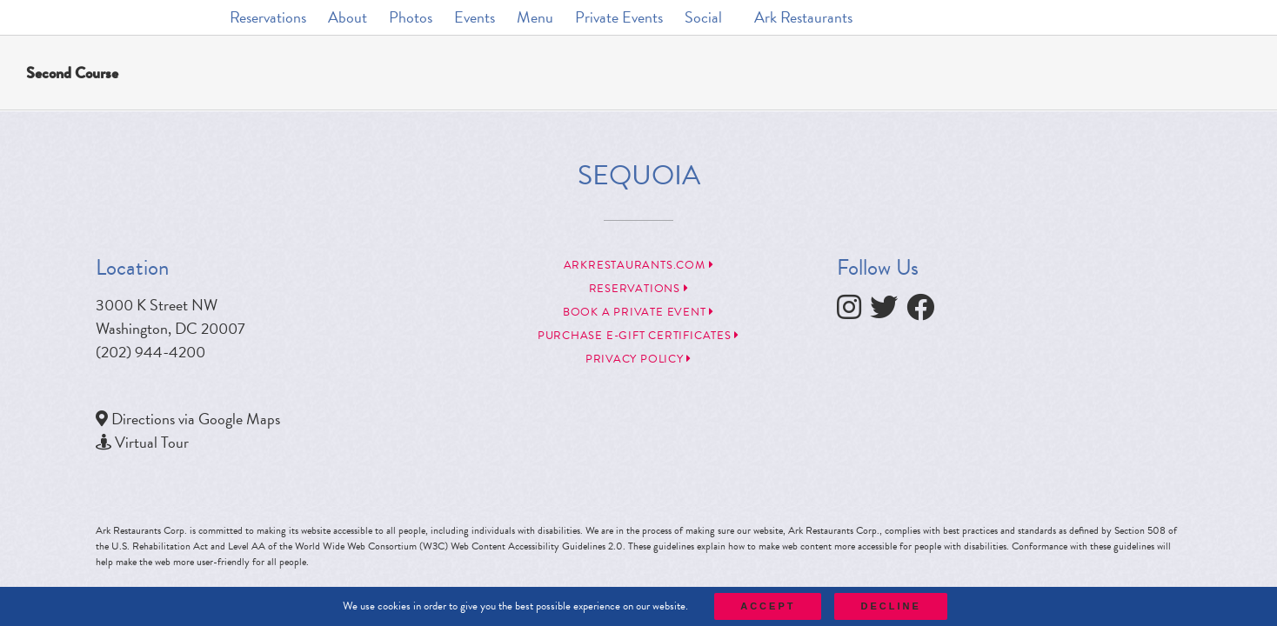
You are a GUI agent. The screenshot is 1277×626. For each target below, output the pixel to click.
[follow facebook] (924, 311)
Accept (767, 606)
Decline (890, 606)
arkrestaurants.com (639, 265)
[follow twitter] (888, 311)
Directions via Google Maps (195, 418)
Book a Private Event (638, 312)
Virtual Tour (152, 442)
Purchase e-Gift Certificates (638, 335)
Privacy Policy (638, 359)
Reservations (639, 288)
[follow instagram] (853, 311)
